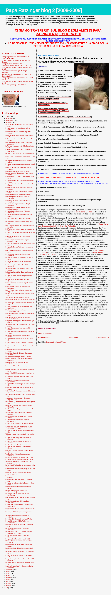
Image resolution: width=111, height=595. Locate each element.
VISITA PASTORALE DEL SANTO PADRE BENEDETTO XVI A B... (18, 532)
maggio (8, 577)
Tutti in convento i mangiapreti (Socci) (17, 297)
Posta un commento (45, 333)
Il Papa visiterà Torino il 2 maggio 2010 (17, 539)
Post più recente (44, 337)
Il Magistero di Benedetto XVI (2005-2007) (16, 65)
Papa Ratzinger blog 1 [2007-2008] (14, 85)
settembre (9, 569)
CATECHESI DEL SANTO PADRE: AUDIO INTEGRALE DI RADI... (18, 427)
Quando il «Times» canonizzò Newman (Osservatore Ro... (17, 318)
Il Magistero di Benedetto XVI (12, 64)
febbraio (9, 583)
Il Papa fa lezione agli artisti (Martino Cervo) (19, 459)
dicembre (9, 118)
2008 (6, 588)
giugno (8, 575)
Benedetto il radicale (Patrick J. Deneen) (18, 194)
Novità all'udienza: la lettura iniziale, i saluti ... (19, 445)
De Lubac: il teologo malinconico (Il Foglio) (18, 519)
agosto (8, 571)
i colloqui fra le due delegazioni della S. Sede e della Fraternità (73, 225)
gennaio (9, 585)
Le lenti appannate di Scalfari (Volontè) (17, 171)
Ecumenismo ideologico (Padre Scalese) (18, 356)
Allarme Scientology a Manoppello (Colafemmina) (16, 491)
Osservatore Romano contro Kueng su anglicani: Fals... (17, 398)
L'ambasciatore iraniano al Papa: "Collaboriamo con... (15, 310)
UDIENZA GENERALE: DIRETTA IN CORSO (19, 457)
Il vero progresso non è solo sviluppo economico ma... (17, 240)
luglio (8, 573)
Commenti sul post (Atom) (56, 342)
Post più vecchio (102, 337)
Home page (73, 337)
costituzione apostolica (85, 212)
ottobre (8, 122)
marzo (8, 581)
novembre (9, 120)
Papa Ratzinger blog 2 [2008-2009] (44, 10)
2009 (6, 116)
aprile (8, 579)
